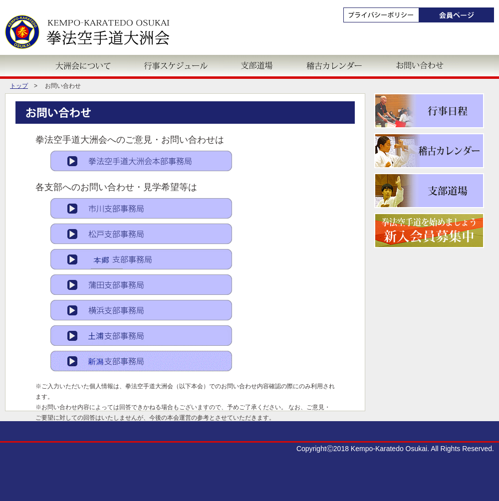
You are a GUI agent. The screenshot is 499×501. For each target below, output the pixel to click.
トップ (19, 85)
